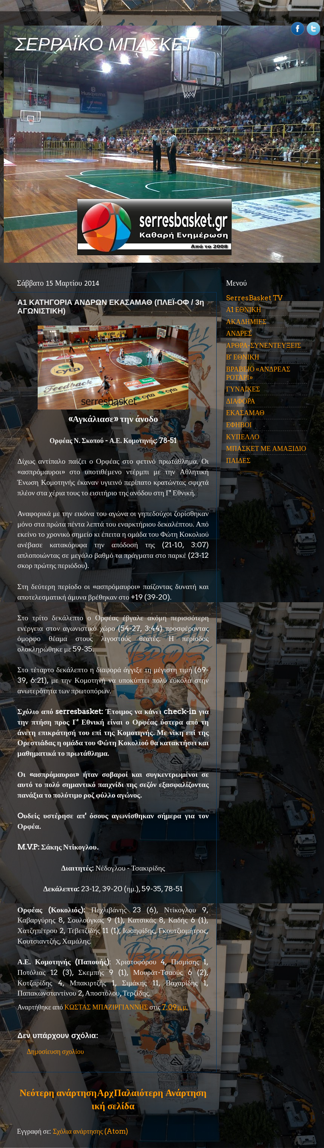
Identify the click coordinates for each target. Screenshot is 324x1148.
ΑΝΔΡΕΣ (239, 333)
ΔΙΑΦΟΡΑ (240, 401)
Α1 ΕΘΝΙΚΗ (243, 310)
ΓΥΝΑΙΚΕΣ (243, 389)
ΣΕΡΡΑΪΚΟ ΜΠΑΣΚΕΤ (104, 44)
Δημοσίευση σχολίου (55, 1051)
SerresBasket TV (254, 298)
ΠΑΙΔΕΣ (238, 460)
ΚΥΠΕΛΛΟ (242, 437)
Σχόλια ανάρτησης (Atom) (90, 1131)
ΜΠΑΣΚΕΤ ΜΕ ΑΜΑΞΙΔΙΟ (266, 448)
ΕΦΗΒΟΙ (239, 425)
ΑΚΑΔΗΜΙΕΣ (246, 322)
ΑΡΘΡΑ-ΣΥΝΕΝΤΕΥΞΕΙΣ (263, 345)
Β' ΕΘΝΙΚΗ (242, 357)
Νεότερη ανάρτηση (58, 1092)
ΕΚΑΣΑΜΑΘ (245, 413)
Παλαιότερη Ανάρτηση (160, 1092)
